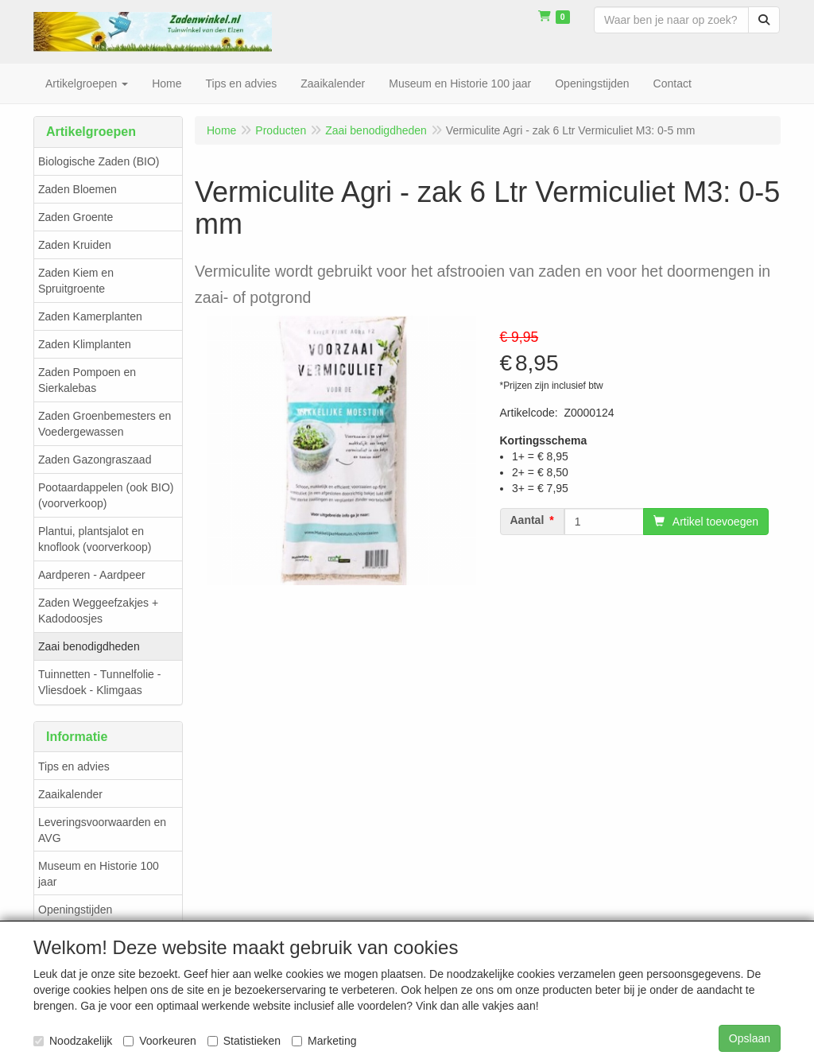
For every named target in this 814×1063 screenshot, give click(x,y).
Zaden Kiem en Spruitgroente (76, 280)
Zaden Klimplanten (84, 344)
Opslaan (749, 1038)
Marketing (324, 1040)
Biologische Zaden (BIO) (99, 161)
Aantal (527, 520)
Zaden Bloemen (77, 189)
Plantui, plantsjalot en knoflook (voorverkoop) (94, 539)
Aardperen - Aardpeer (91, 574)
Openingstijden (75, 909)
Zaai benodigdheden (89, 646)
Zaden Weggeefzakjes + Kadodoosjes (98, 610)
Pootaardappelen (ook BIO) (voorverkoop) (105, 495)
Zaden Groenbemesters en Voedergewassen (104, 423)
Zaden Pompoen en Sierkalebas (87, 380)
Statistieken (244, 1040)
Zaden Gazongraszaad (94, 459)
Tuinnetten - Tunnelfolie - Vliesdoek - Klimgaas (99, 682)
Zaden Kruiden (74, 245)
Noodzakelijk (72, 1040)
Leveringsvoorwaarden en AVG (102, 830)
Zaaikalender (70, 794)
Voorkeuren (159, 1040)
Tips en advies (74, 766)
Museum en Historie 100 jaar (98, 873)
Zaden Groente (75, 217)
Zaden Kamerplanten (90, 316)
